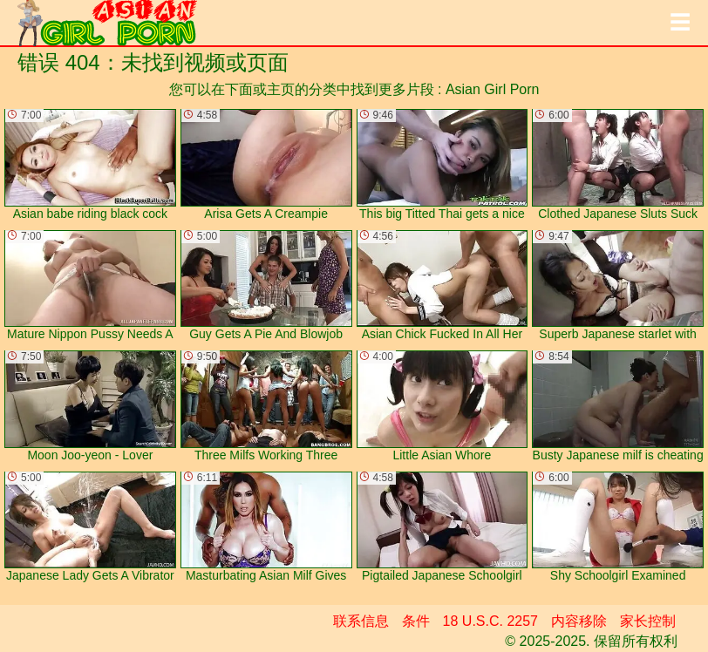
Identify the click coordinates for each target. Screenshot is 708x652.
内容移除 (579, 621)
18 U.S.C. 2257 (490, 621)
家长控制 (648, 621)
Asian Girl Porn (493, 89)
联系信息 (361, 621)
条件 (416, 621)
